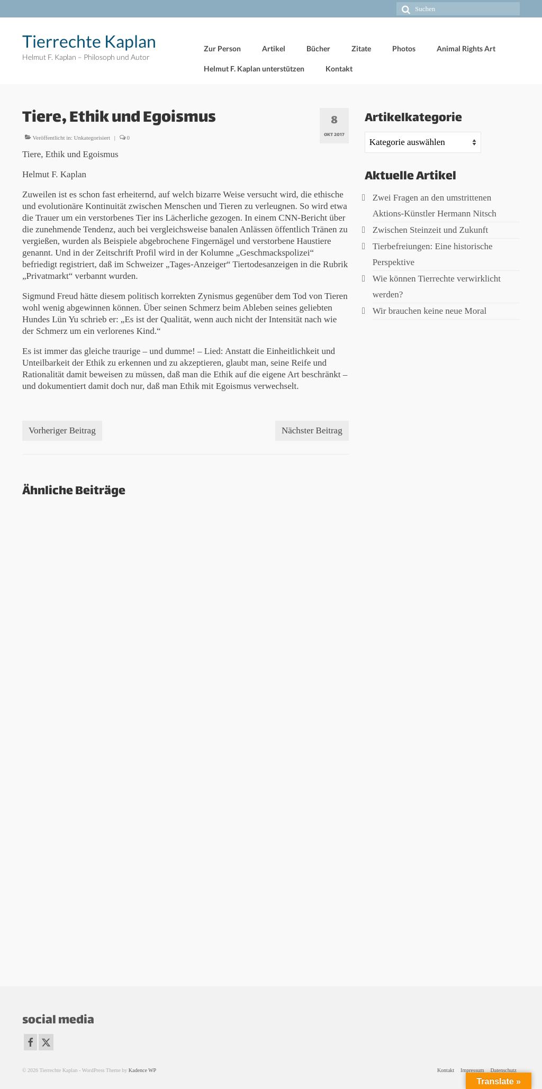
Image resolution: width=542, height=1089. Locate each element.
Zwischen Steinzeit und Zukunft (431, 230)
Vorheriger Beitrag (62, 430)
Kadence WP (142, 1070)
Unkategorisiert (92, 137)
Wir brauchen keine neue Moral (430, 311)
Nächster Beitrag (312, 430)
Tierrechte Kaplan (89, 41)
